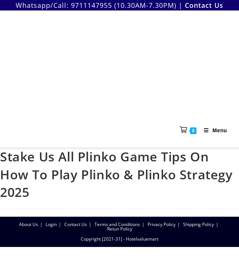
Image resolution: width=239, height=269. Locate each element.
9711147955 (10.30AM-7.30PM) (123, 5)
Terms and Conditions (117, 224)
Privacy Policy (162, 224)
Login (51, 224)
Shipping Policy (198, 224)
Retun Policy (119, 229)
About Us (28, 224)
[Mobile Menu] (212, 130)
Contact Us (75, 224)
